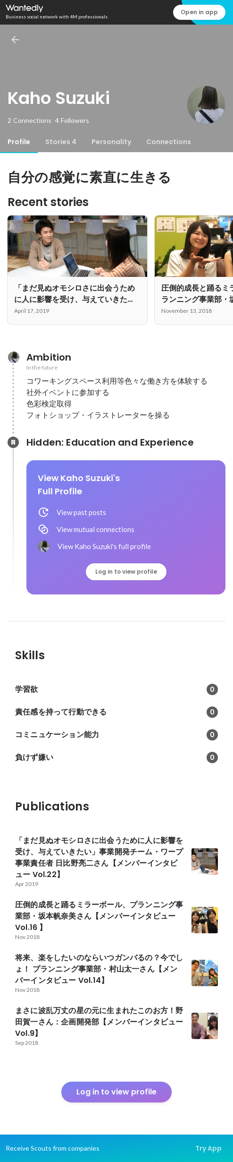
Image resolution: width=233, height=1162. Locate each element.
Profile (19, 141)
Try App (208, 1148)
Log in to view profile (126, 572)
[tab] (19, 141)
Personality (111, 141)
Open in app (199, 12)
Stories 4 (60, 141)
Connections (168, 141)
